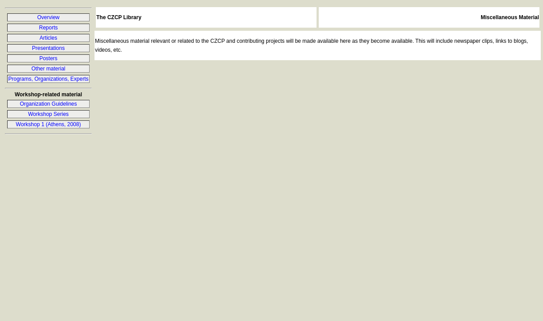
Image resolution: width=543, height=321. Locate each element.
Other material (48, 69)
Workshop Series (48, 114)
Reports (48, 28)
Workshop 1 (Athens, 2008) (48, 124)
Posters (48, 58)
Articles (48, 38)
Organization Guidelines (48, 104)
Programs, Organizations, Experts (48, 79)
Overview (48, 17)
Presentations (48, 48)
